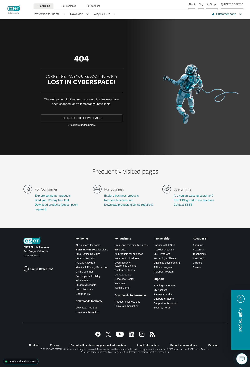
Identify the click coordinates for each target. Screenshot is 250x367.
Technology (199, 253)
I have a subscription (87, 312)
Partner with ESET (164, 245)
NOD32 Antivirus (85, 262)
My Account (160, 289)
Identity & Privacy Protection (92, 267)
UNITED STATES (232, 4)
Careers (197, 262)
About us (198, 245)
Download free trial (86, 307)
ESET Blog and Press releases (194, 200)
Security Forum (162, 307)
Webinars (120, 283)
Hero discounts (84, 289)
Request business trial (118, 200)
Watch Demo (122, 287)
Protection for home (47, 14)
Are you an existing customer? (193, 195)
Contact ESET (183, 204)
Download (76, 14)
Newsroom (199, 249)
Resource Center (124, 278)
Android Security (85, 258)
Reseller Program (164, 249)
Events (197, 267)
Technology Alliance (165, 258)
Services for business (127, 258)
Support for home (164, 298)
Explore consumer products (53, 195)
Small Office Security (88, 253)
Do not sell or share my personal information (98, 345)
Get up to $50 (83, 293)
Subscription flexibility (88, 276)
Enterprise (120, 249)
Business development (167, 262)
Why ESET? (102, 14)
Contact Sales (123, 274)
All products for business (129, 253)
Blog (200, 4)
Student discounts (86, 284)
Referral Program (164, 271)
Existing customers (165, 285)
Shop (211, 4)
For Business (69, 6)
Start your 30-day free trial (52, 200)
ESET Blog (199, 258)
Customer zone (224, 14)
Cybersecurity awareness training (125, 264)
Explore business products (121, 195)
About (192, 4)
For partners (93, 6)
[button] (240, 320)
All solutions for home (88, 245)
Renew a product (163, 294)
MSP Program (162, 253)
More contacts (31, 255)
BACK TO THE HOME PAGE (81, 118)
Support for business (166, 303)
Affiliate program (163, 267)
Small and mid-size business (131, 245)
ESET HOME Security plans (92, 249)
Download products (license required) (128, 204)
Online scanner (84, 271)
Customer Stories (125, 270)
